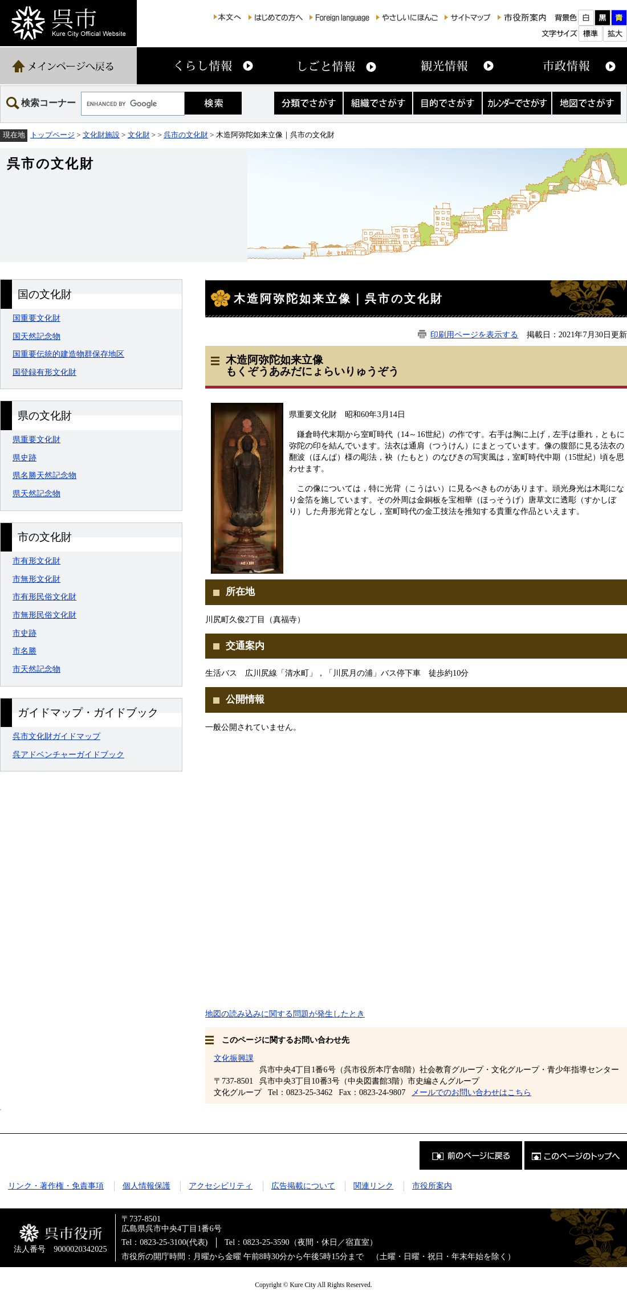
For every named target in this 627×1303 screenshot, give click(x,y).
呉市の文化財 (186, 134)
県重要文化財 (36, 439)
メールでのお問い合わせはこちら (471, 1092)
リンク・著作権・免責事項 (56, 1185)
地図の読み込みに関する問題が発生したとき (285, 1013)
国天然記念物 (36, 336)
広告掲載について (303, 1185)
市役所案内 (432, 1185)
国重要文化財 (36, 317)
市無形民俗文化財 (44, 614)
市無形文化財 (36, 578)
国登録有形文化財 (44, 372)
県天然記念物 (36, 493)
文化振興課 (234, 1058)
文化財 (139, 134)
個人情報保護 (146, 1185)
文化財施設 (101, 134)
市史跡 (24, 633)
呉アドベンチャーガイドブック (68, 754)
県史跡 (24, 457)
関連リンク (373, 1185)
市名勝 (24, 650)
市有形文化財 (36, 560)
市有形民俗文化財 (44, 596)
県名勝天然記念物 (44, 475)
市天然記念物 (36, 668)
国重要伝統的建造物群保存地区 (68, 353)
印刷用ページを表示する (474, 334)
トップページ (52, 134)
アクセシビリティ (221, 1185)
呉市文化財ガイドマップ (56, 736)
